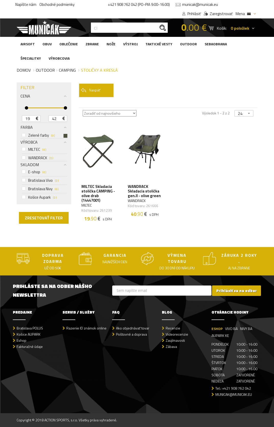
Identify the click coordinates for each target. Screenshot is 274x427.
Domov (24, 70)
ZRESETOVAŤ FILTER (44, 218)
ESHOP (217, 328)
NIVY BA (246, 328)
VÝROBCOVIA (59, 58)
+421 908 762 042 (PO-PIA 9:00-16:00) (139, 4)
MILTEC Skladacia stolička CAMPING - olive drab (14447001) (98, 193)
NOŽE (111, 44)
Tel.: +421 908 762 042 (233, 388)
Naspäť (90, 90)
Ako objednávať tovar (132, 328)
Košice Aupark (39, 197)
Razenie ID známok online (86, 328)
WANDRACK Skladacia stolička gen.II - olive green (144, 191)
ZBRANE (92, 44)
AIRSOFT (27, 44)
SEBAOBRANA (216, 44)
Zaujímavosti (175, 340)
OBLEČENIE (68, 44)
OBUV (47, 44)
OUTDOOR (188, 44)
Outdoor (45, 70)
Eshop (21, 340)
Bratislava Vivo (40, 180)
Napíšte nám (25, 4)
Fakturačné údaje (30, 346)
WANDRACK (37, 158)
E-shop (34, 172)
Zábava (171, 346)
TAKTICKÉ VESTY (158, 44)
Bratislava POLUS (30, 328)
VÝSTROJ (130, 44)
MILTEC (34, 149)
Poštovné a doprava (131, 334)
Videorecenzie (177, 334)
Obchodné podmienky (57, 4)
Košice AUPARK (28, 334)
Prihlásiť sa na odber (236, 291)
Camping (67, 70)
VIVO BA (231, 328)
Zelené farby (44, 135)
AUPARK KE (220, 335)
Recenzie (173, 328)
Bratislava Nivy (40, 189)
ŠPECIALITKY (30, 58)
